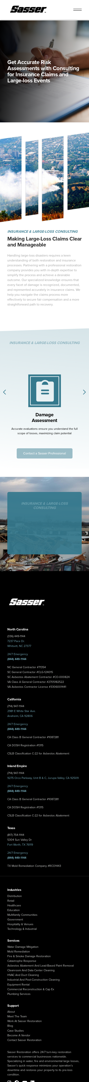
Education (13, 910)
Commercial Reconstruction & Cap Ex (30, 989)
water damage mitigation (22, 947)
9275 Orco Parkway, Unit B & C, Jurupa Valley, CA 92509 (43, 778)
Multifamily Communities (22, 915)
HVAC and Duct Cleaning (23, 975)
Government (15, 919)
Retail (10, 901)
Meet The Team (17, 1016)
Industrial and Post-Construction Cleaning (33, 980)
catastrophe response (21, 961)
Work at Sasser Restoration (24, 1021)
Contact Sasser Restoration (24, 1040)
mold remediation (18, 951)
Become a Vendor (18, 1035)
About (11, 1012)
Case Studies (15, 1031)
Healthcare (14, 905)
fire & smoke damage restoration (29, 956)
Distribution (14, 896)
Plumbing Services (19, 994)
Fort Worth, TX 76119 (20, 845)
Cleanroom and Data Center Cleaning (31, 970)
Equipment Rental (18, 984)
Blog (10, 1026)
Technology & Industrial (22, 929)
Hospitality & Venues (20, 924)
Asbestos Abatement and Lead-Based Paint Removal (40, 966)
